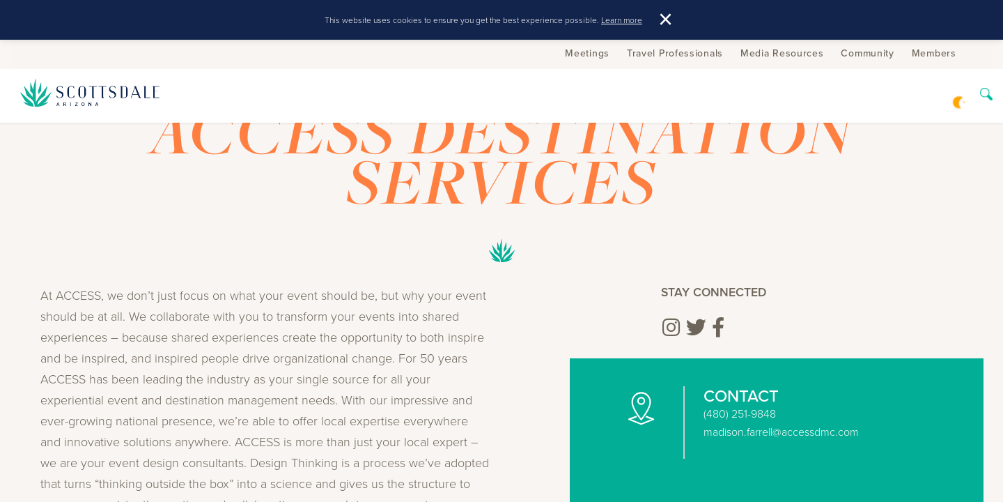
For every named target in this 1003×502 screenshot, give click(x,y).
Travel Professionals (675, 53)
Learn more (621, 20)
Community (867, 53)
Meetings (587, 53)
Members (934, 53)
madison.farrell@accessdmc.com (781, 431)
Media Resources (782, 53)
